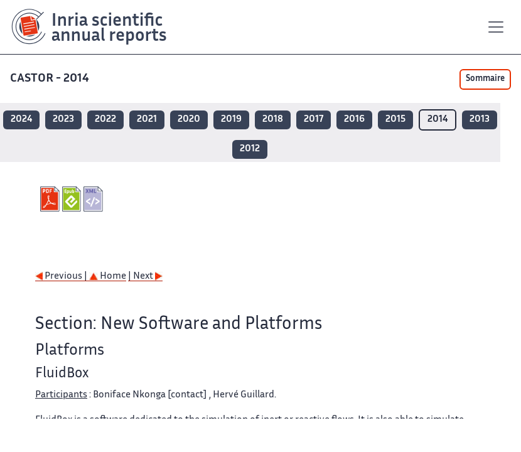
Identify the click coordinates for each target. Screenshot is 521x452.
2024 (21, 120)
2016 (354, 120)
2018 (272, 120)
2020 (189, 120)
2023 (63, 120)
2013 (480, 120)
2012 (250, 149)
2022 (105, 120)
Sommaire (485, 79)
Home (107, 276)
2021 (147, 120)
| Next (145, 276)
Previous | (62, 276)
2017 (313, 120)
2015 (395, 120)
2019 (231, 120)
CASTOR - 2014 (51, 78)
